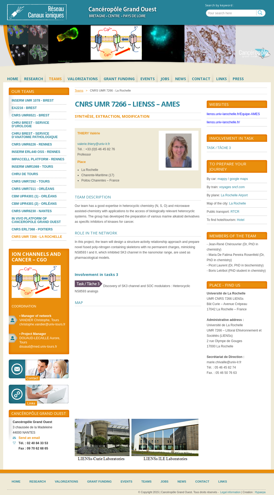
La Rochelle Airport (234, 195)
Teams (79, 90)
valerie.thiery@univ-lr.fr (93, 144)
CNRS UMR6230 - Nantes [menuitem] (32, 211)
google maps (239, 179)
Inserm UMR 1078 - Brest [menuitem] (33, 100)
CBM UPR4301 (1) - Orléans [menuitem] (34, 196)
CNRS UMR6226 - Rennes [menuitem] (32, 144)
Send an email (29, 438)
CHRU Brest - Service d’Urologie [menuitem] (30, 124)
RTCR (235, 212)
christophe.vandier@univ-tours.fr (42, 324)
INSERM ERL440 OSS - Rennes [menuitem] (36, 152)
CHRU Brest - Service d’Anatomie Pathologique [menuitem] (35, 135)
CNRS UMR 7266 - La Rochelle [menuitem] (37, 237)
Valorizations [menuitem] (83, 78)
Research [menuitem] (33, 78)
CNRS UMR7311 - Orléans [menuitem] (33, 189)
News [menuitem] (180, 78)
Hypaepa (260, 492)
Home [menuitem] (12, 78)
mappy (222, 179)
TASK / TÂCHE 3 (219, 148)
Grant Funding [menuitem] (119, 78)
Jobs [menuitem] (165, 78)
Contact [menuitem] (201, 78)
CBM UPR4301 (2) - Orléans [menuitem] (34, 204)
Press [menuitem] (238, 78)
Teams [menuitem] (55, 78)
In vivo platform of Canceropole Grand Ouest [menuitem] (36, 220)
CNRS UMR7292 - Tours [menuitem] (31, 181)
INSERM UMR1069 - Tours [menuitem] (32, 167)
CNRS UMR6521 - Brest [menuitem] (31, 115)
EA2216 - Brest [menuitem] (24, 108)
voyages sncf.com (232, 187)
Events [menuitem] (147, 78)
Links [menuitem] (221, 78)
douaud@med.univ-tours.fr (38, 346)
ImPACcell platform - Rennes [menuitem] (38, 159)
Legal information (230, 492)
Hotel (240, 220)
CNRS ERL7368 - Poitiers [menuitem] (32, 229)
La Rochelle (237, 203)
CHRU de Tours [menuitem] (25, 174)
